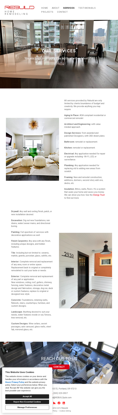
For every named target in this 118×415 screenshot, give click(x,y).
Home (44, 8)
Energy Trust (99, 195)
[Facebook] (59, 403)
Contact (62, 12)
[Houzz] (54, 403)
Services (69, 8)
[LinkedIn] (64, 403)
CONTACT (59, 366)
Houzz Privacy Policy (14, 382)
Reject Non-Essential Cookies (27, 402)
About (56, 8)
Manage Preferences (27, 407)
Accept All (27, 396)
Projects (47, 12)
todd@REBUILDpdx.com (60, 397)
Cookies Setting (65, 411)
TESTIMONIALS (87, 8)
